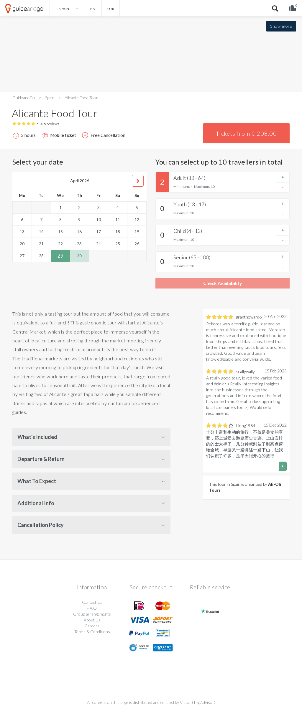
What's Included (37, 437)
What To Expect (36, 481)
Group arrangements (92, 613)
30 (79, 255)
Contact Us (92, 602)
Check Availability (222, 283)
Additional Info (35, 503)
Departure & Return (41, 459)
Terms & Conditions (92, 631)
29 (60, 256)
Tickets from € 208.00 (246, 133)
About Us (92, 619)
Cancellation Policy (40, 525)
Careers (92, 625)
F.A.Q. (92, 608)
